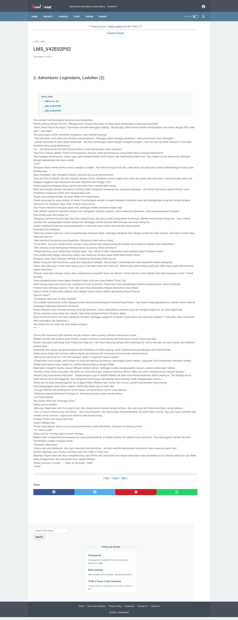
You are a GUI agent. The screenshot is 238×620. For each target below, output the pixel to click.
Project (50, 12)
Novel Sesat (123, 615)
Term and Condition (96, 609)
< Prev (81, 562)
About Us (155, 609)
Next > (100, 562)
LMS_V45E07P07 (52, 108)
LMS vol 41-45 (51, 98)
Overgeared (167, 50)
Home (36, 12)
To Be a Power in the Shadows (177, 79)
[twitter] (76, 577)
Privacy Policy (115, 609)
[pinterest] (105, 577)
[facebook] (201, 3)
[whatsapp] (133, 577)
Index (91, 562)
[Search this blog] (176, 25)
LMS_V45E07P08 (52, 103)
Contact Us (142, 609)
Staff (78, 12)
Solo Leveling (168, 64)
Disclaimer (129, 609)
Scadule (65, 12)
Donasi (104, 12)
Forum (91, 12)
